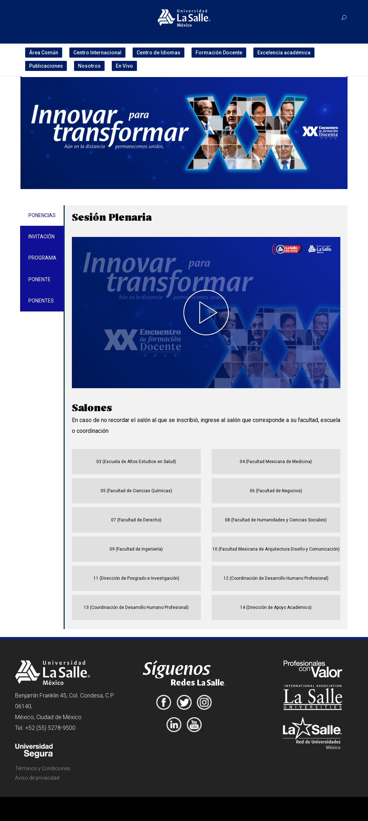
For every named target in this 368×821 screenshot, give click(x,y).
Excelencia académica (283, 52)
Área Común (43, 52)
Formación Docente (219, 52)
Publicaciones (46, 66)
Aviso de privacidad (37, 778)
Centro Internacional (97, 52)
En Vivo (124, 66)
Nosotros (89, 66)
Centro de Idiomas (158, 52)
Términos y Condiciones (42, 768)
